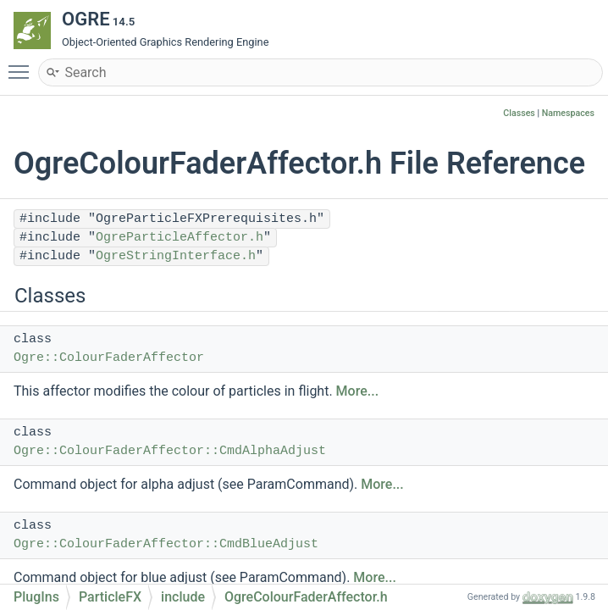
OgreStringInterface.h (176, 256)
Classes (519, 113)
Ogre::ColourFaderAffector (109, 358)
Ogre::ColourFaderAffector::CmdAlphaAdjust (170, 451)
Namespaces (568, 113)
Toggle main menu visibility (22, 64)
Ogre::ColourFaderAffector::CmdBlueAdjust (166, 544)
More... (357, 391)
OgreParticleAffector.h (179, 237)
